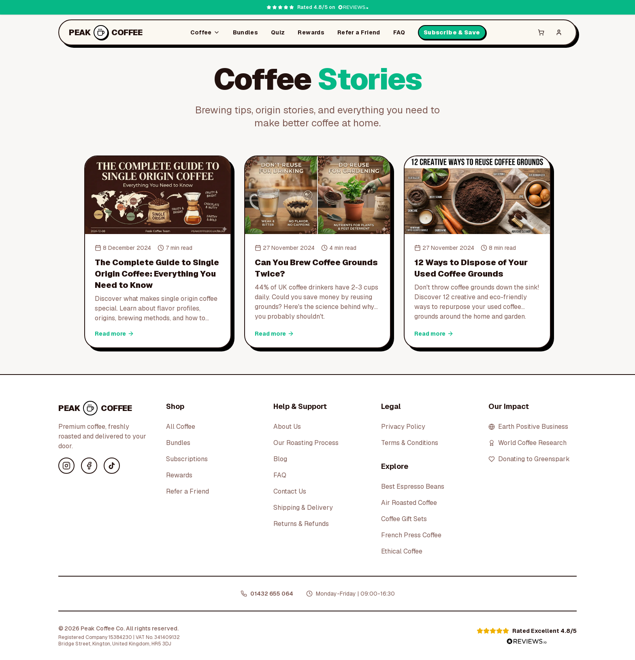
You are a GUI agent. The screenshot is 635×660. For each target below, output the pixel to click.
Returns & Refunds (301, 523)
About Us (287, 426)
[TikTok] (112, 466)
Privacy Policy (403, 426)
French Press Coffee (411, 535)
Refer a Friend (358, 32)
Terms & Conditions (409, 443)
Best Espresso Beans (412, 486)
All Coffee (180, 426)
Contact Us (289, 491)
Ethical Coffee (401, 551)
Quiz (278, 32)
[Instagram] (66, 466)
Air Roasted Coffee (409, 502)
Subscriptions (187, 459)
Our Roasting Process (306, 443)
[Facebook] (89, 466)
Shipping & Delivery (303, 507)
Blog (280, 459)
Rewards (311, 32)
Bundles (245, 32)
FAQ (399, 32)
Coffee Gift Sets (404, 519)
